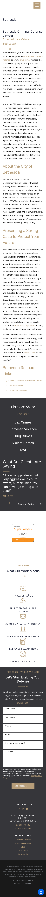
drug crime (25, 60)
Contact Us (23, 854)
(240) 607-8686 (23, 703)
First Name (10, 709)
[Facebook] (19, 809)
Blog (23, 847)
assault (31, 56)
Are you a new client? (15, 743)
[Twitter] (23, 809)
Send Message (23, 785)
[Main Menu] (36, 5)
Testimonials (23, 850)
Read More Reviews (29, 504)
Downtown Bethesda (17, 390)
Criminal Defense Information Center (25, 380)
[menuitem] (23, 840)
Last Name (10, 717)
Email (7, 734)
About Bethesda (15, 385)
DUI (25, 56)
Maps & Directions (23, 828)
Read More (23, 414)
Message (9, 752)
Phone (8, 726)
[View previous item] (4, 503)
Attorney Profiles (23, 839)
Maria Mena (29, 352)
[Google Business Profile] (27, 809)
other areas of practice (24, 325)
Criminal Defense (23, 843)
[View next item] (8, 503)
